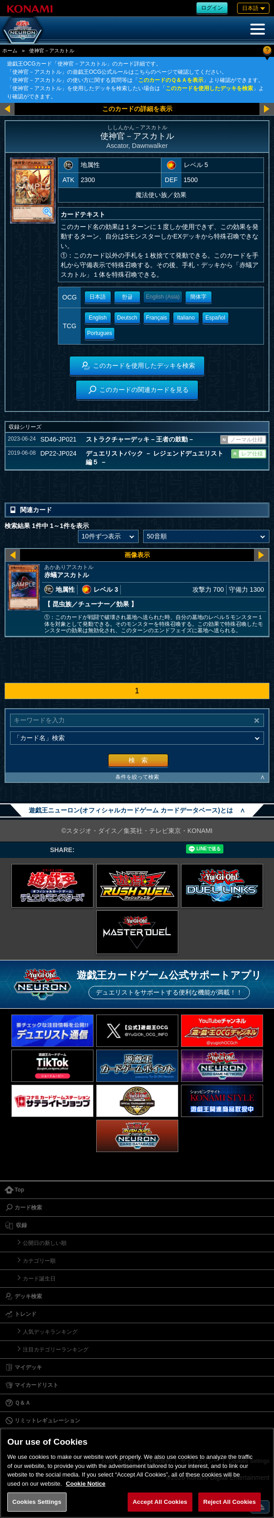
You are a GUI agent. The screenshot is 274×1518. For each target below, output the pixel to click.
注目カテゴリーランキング (55, 1349)
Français (156, 318)
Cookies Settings (37, 1501)
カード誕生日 (39, 1278)
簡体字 (198, 297)
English (98, 318)
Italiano (186, 318)
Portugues (99, 333)
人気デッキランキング (50, 1332)
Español (215, 318)
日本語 (97, 297)
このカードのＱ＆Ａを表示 (170, 80)
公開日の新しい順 (45, 1243)
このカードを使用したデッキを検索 (209, 88)
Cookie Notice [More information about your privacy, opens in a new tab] (86, 1483)
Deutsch (127, 318)
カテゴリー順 (39, 1261)
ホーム (9, 50)
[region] (137, 1472)
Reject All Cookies (229, 1501)
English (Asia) (163, 297)
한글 (127, 297)
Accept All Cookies (160, 1501)
